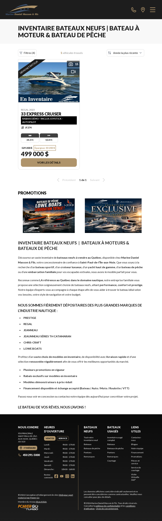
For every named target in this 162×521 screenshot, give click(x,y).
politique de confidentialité (107, 506)
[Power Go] (48, 507)
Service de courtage (136, 469)
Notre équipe (137, 448)
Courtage (111, 460)
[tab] (50, 438)
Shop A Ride (41, 501)
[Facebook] (56, 476)
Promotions (136, 456)
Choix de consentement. (107, 508)
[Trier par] (125, 52)
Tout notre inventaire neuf (91, 438)
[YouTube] (62, 476)
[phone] (133, 9)
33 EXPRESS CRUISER (41, 114)
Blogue (134, 444)
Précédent (66, 180)
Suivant (98, 180)
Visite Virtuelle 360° (135, 477)
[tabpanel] (59, 457)
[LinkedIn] (73, 476)
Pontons (88, 452)
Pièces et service (135, 462)
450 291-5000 (29, 455)
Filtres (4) (27, 53)
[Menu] (153, 9)
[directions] (143, 9)
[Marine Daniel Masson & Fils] (21, 9)
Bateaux (87, 444)
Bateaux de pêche (92, 448)
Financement (137, 452)
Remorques (89, 456)
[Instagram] (67, 476)
